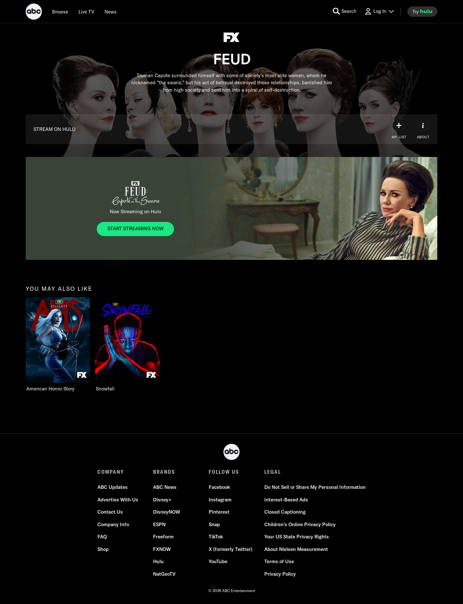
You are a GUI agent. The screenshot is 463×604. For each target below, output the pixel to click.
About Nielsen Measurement (296, 549)
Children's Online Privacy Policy (300, 524)
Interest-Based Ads (286, 500)
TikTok (216, 537)
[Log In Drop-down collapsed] (379, 11)
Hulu (158, 561)
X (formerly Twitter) (230, 549)
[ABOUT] (423, 129)
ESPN (159, 524)
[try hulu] (422, 11)
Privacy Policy (280, 574)
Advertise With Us (117, 500)
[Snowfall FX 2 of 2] (127, 344)
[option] (58, 344)
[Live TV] (86, 11)
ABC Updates (112, 487)
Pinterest (219, 512)
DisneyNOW (166, 512)
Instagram (220, 500)
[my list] (399, 129)
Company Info (113, 524)
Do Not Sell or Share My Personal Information (315, 487)
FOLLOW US (224, 472)
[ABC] (34, 13)
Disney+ (162, 500)
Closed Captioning (284, 512)
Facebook (219, 487)
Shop (103, 549)
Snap (214, 524)
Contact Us (110, 512)
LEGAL (272, 472)
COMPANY (110, 472)
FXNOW (162, 549)
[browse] (60, 11)
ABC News (165, 487)
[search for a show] (345, 11)
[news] (110, 11)
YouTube (218, 561)
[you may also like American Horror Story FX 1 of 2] (58, 344)
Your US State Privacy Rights (296, 537)
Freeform (163, 537)
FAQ (102, 537)
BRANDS (164, 472)
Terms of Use (279, 561)
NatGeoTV (164, 574)
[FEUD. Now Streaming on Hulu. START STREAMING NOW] (135, 229)
